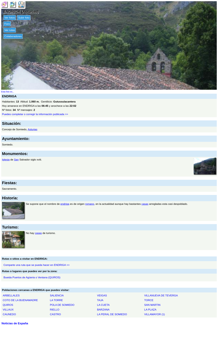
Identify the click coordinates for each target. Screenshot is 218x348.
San (16, 159)
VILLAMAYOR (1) (154, 314)
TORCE (148, 300)
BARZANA (103, 309)
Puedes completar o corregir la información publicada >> (35, 114)
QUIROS (8, 304)
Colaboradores (13, 36)
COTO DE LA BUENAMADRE (20, 300)
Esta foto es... (7, 91)
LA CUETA (103, 304)
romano (89, 203)
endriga (64, 203)
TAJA (100, 300)
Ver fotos (9, 17)
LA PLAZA (150, 309)
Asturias (32, 129)
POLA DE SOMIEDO (62, 304)
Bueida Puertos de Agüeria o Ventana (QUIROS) (31, 277)
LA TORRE (56, 300)
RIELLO (54, 309)
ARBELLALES (11, 295)
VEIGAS (102, 295)
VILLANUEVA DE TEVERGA (161, 295)
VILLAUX (8, 309)
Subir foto (23, 17)
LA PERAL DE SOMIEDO (112, 314)
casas (144, 203)
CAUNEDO (9, 314)
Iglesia (6, 159)
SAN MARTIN (152, 304)
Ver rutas (9, 30)
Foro (7, 23)
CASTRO (55, 314)
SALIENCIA (57, 295)
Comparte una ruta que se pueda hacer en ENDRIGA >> (36, 264)
